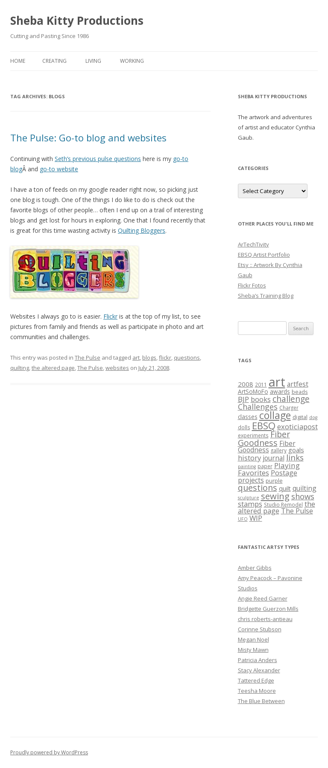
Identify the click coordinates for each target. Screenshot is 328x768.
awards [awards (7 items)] (280, 392)
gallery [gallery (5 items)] (279, 450)
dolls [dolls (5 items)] (244, 427)
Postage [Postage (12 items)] (284, 473)
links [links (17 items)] (295, 457)
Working (132, 60)
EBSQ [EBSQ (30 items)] (263, 425)
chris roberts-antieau (265, 619)
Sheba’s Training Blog (265, 295)
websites (117, 368)
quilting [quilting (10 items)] (304, 488)
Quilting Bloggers (141, 230)
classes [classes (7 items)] (248, 417)
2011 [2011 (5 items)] (261, 384)
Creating (54, 60)
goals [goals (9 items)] (296, 450)
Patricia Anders (257, 660)
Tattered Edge (256, 680)
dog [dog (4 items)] (313, 417)
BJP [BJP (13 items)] (243, 399)
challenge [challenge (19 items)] (291, 399)
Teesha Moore (257, 691)
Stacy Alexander (259, 670)
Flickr (110, 316)
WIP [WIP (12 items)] (255, 518)
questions (187, 357)
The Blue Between (261, 701)
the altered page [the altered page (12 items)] (276, 507)
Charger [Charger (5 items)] (289, 407)
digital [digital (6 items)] (300, 417)
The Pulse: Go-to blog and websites (88, 137)
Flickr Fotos (252, 285)
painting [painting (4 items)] (247, 466)
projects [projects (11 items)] (251, 480)
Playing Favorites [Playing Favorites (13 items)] (269, 469)
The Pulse (87, 357)
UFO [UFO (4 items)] (243, 519)
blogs (149, 357)
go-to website (59, 169)
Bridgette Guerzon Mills (268, 609)
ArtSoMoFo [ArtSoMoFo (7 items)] (253, 392)
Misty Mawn (253, 650)
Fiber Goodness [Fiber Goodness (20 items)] (264, 438)
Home (17, 60)
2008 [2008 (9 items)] (245, 384)
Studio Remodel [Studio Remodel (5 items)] (283, 504)
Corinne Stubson (259, 629)
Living (93, 60)
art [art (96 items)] (277, 381)
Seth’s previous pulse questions (98, 159)
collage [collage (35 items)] (275, 415)
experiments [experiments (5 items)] (253, 435)
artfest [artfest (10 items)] (297, 384)
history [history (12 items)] (249, 458)
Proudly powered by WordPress (49, 752)
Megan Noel (253, 639)
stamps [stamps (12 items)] (250, 504)
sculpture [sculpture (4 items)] (248, 498)
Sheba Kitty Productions (77, 20)
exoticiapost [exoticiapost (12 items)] (297, 426)
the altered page (53, 368)
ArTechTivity (253, 244)
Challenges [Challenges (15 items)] (258, 407)
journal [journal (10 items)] (273, 458)
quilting (19, 368)
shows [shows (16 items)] (302, 496)
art (136, 357)
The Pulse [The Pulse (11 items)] (297, 511)
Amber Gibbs (255, 568)
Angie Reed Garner (262, 598)
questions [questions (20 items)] (257, 487)
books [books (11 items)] (261, 399)
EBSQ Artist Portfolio (264, 254)
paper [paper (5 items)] (265, 466)
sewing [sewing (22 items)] (275, 496)
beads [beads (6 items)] (300, 392)
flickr (165, 357)
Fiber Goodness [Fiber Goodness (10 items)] (267, 447)
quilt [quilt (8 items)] (285, 488)
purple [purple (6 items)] (274, 480)
